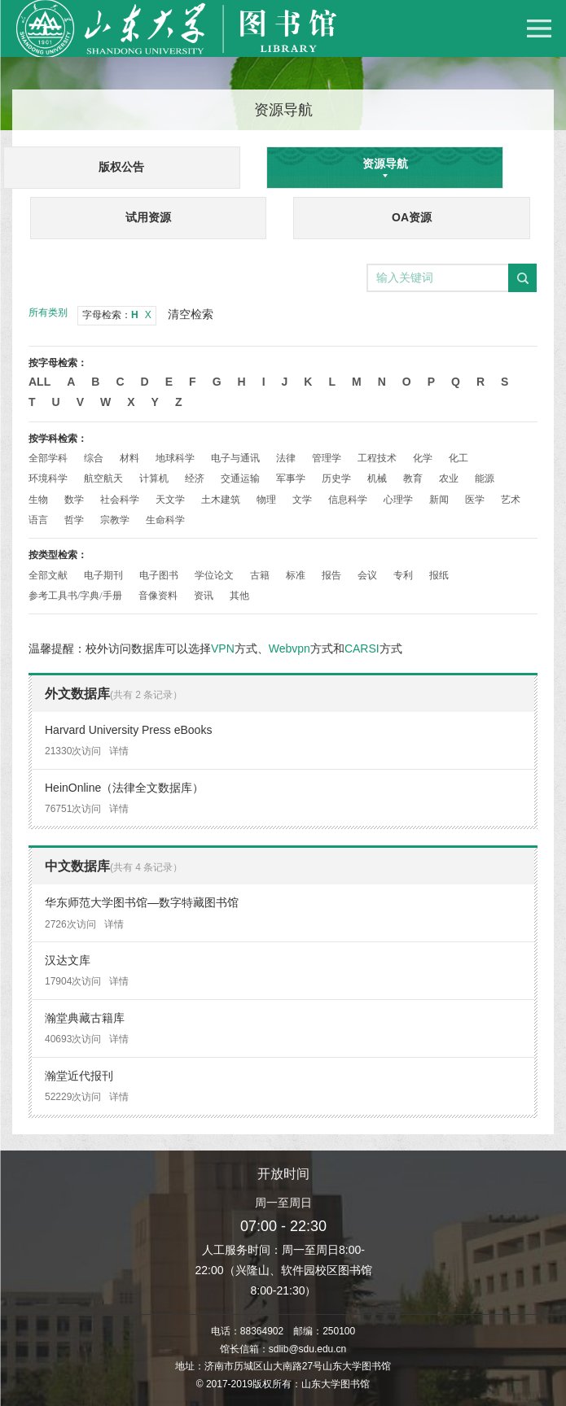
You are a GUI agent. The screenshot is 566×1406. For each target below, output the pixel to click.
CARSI (362, 648)
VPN (223, 648)
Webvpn (289, 648)
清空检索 (190, 314)
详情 (119, 751)
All (39, 381)
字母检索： (116, 315)
